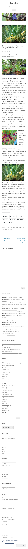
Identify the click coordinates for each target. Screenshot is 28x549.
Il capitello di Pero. (10, 333)
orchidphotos (5, 474)
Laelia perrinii (10, 319)
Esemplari (4, 374)
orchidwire (4, 476)
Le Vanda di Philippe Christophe (9, 462)
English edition (5, 372)
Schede (3, 403)
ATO (3, 453)
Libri (3, 383)
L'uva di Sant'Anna (11, 322)
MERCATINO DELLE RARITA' (8, 385)
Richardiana (4, 497)
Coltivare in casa (5, 369)
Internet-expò (5, 381)
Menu (14, 9)
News (3, 387)
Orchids (20, 227)
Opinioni (4, 392)
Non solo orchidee (6, 390)
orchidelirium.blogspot (7, 463)
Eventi (3, 376)
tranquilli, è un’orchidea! (21, 241)
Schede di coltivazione (7, 351)
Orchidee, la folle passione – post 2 (9, 310)
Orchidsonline (5, 523)
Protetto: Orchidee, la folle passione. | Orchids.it (12, 308)
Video (3, 412)
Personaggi (4, 399)
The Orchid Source (6, 524)
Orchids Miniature (6, 489)
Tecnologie (4, 408)
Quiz (3, 401)
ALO (3, 449)
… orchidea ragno (17, 313)
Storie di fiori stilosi (6, 465)
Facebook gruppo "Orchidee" (8, 487)
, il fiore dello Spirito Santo (16, 311)
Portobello (5, 389)
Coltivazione (4, 371)
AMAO (3, 451)
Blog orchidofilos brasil (7, 517)
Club (3, 367)
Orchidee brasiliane (6, 394)
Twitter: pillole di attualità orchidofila (11, 363)
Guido (10, 229)
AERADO (4, 447)
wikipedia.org (5, 478)
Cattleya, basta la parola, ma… (16, 297)
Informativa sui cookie (9, 543)
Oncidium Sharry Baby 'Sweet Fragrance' (11, 349)
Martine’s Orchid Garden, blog (8, 519)
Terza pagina (4, 410)
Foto (3, 378)
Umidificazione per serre (7, 537)
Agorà (3, 362)
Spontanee (4, 406)
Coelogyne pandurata (6, 347)
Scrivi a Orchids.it (5, 405)
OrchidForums (5, 521)
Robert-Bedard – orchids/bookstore (10, 499)
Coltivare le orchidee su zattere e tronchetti (11, 344)
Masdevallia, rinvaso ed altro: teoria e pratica (12, 353)
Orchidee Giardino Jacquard (8, 508)
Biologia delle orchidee (7, 365)
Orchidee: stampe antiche (7, 396)
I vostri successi (5, 380)
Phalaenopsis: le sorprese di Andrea (9, 345)
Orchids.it (14, 3)
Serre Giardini (5, 535)
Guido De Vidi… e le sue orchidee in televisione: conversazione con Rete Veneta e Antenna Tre (14, 304)
